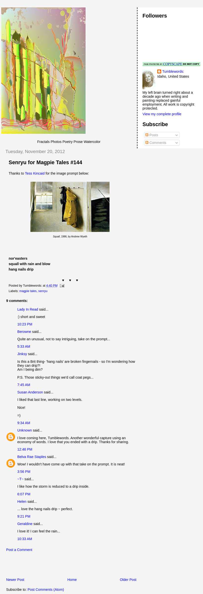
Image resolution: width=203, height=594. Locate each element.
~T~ (20, 479)
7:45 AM (23, 385)
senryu (42, 291)
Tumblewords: (173, 71)
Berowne (24, 332)
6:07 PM (23, 494)
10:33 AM (24, 539)
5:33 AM (23, 346)
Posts (151, 135)
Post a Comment (19, 550)
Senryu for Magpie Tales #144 (45, 162)
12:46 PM (24, 449)
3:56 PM (23, 472)
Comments (155, 143)
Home (72, 580)
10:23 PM (24, 324)
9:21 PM (23, 516)
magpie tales (28, 291)
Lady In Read (27, 309)
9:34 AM (23, 423)
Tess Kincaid (35, 173)
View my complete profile (161, 114)
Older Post (128, 580)
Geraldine (24, 524)
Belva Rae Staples (31, 457)
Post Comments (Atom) (46, 590)
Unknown (24, 430)
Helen (21, 501)
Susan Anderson (30, 392)
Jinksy (22, 354)
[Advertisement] (59, 566)
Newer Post (15, 580)
